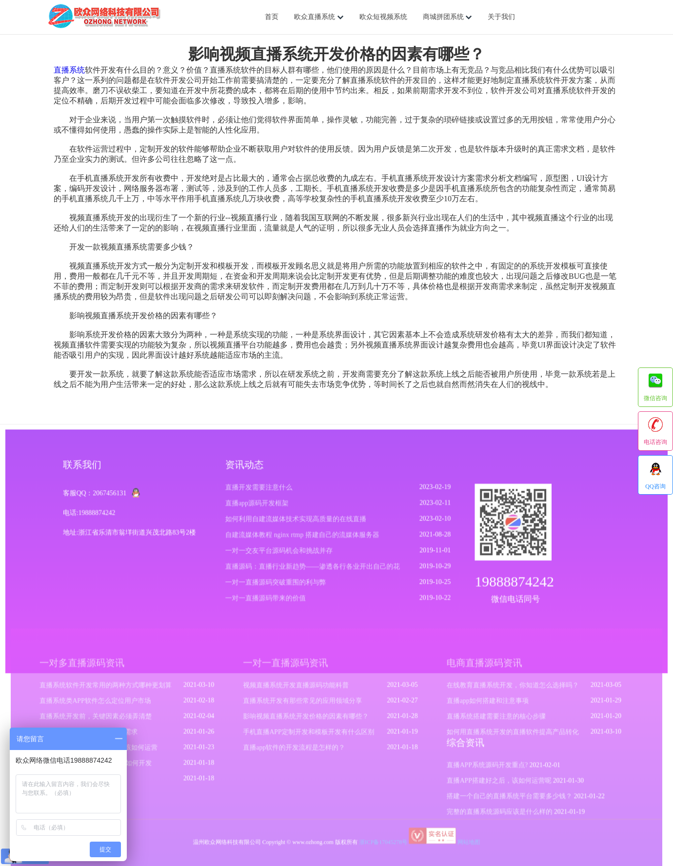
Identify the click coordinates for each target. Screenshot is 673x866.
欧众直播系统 (319, 17)
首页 (271, 16)
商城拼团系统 (448, 17)
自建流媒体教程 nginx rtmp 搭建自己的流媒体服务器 (302, 537)
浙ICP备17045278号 (382, 842)
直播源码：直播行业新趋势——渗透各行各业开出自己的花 (313, 569)
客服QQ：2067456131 (98, 496)
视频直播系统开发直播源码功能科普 (297, 689)
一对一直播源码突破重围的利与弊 (276, 584)
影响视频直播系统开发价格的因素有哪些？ (307, 719)
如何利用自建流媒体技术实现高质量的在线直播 (296, 522)
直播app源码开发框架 (258, 506)
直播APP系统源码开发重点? (482, 767)
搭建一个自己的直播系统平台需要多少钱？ (504, 797)
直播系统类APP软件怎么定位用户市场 (102, 704)
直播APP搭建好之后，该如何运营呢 (494, 782)
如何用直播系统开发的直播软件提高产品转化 (507, 734)
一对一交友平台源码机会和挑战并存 (280, 553)
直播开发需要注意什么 (260, 491)
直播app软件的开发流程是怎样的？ (295, 750)
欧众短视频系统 (383, 16)
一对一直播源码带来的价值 (266, 600)
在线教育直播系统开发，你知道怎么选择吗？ (507, 689)
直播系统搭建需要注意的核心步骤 (491, 719)
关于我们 (501, 16)
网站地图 (465, 842)
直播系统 (69, 70)
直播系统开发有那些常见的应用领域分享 (303, 704)
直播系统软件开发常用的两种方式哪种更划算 (112, 689)
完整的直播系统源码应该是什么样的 (494, 812)
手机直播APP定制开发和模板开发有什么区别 (310, 734)
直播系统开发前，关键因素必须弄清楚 (102, 719)
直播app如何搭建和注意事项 (483, 704)
